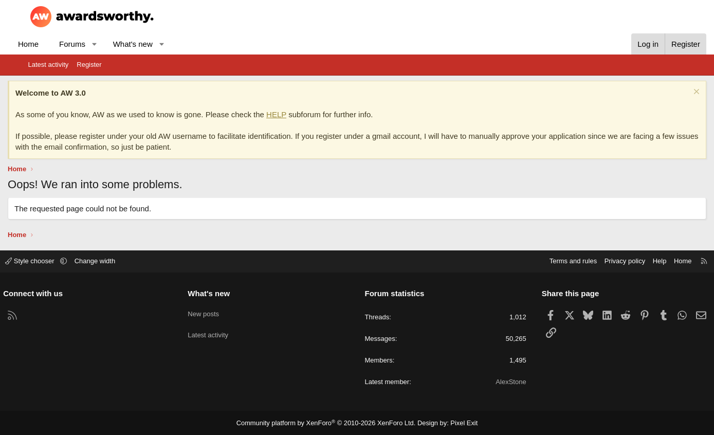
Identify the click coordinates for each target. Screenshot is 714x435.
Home (49, 44)
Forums (93, 44)
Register (89, 64)
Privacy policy (599, 261)
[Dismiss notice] (675, 92)
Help (635, 261)
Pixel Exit (456, 422)
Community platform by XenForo (328, 422)
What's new (153, 44)
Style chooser (55, 261)
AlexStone (498, 382)
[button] (115, 44)
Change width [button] (119, 261)
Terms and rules (548, 261)
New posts (216, 311)
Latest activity (48, 64)
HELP (297, 114)
